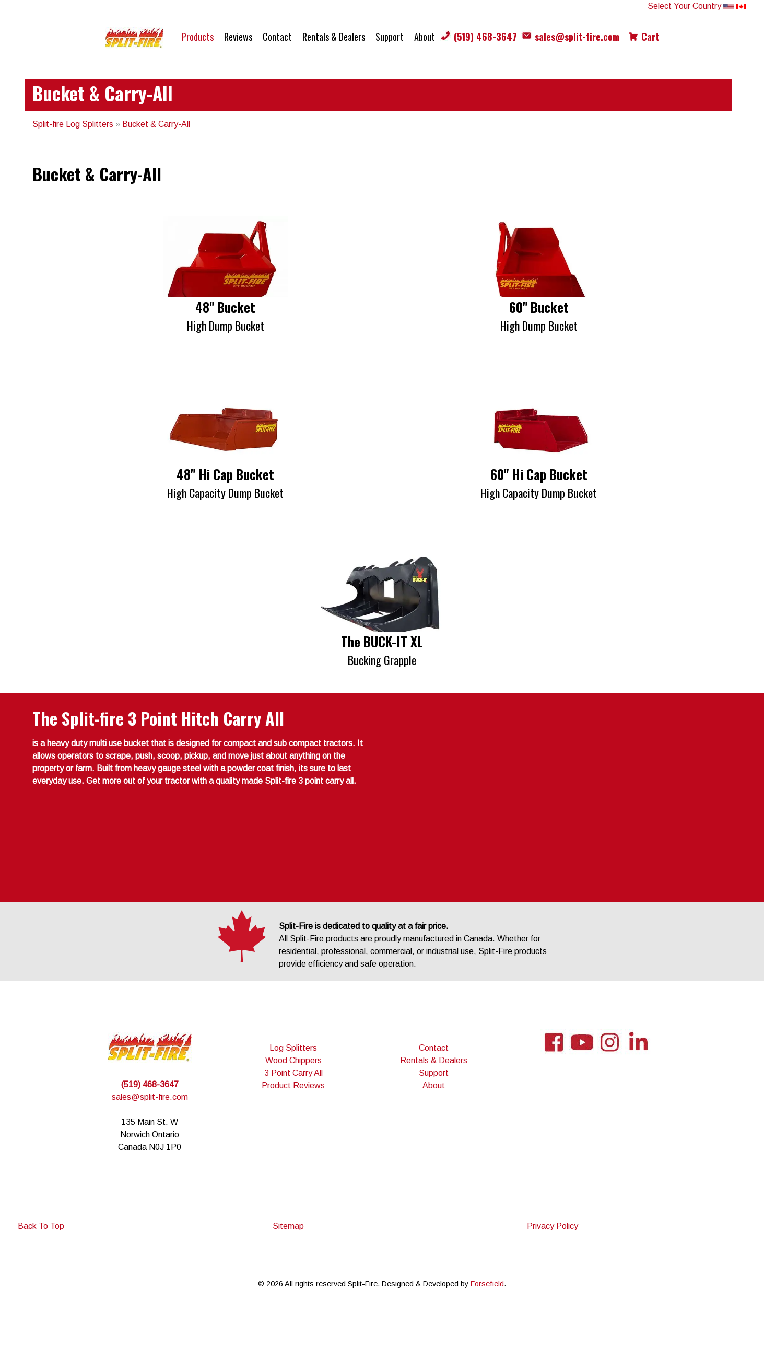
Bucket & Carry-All (156, 124)
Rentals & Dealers (333, 36)
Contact (277, 36)
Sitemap (288, 1226)
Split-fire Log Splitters (72, 124)
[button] (225, 275)
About (424, 36)
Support (389, 36)
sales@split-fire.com (577, 36)
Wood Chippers (293, 1060)
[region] (382, 275)
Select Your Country (697, 6)
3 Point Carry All (293, 1072)
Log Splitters (293, 1047)
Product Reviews (293, 1085)
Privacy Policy (552, 1226)
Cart (650, 36)
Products (198, 36)
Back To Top (41, 1226)
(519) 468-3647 (485, 36)
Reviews (238, 36)
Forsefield (487, 1284)
